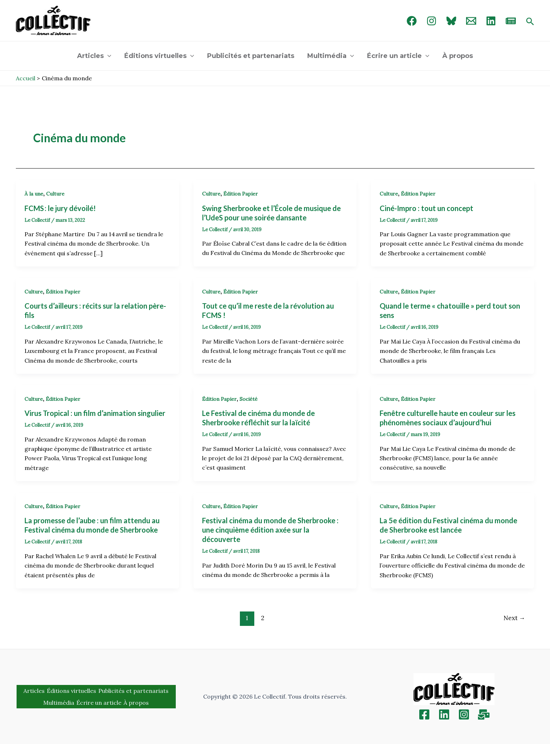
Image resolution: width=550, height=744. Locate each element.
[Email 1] (471, 21)
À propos (457, 56)
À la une (33, 194)
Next (514, 618)
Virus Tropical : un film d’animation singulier (94, 413)
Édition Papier (240, 194)
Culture (55, 194)
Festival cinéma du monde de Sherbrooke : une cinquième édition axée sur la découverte (270, 529)
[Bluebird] (451, 21)
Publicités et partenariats (250, 56)
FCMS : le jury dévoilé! (60, 208)
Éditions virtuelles (159, 55)
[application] (107, 55)
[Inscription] (483, 714)
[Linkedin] (444, 714)
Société (249, 399)
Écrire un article (398, 55)
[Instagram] (431, 21)
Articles (94, 55)
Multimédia (330, 55)
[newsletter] (511, 21)
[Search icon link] (530, 22)
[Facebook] (412, 21)
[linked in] (491, 21)
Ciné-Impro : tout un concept (426, 208)
